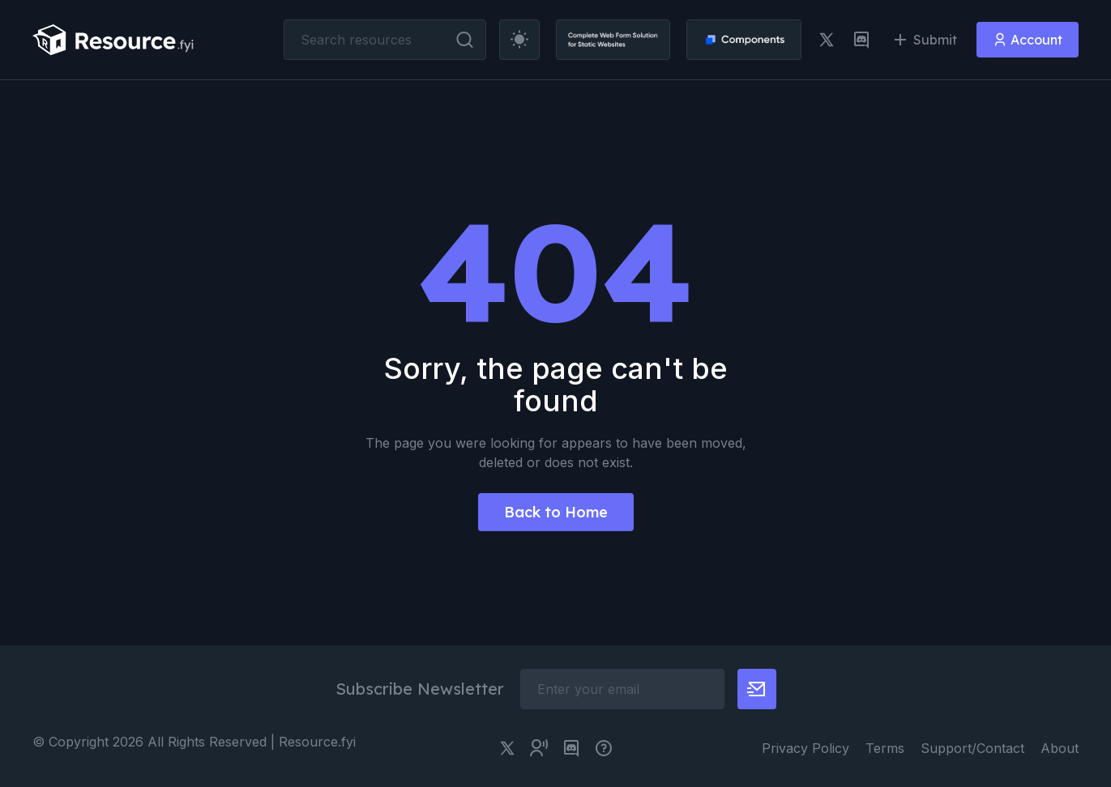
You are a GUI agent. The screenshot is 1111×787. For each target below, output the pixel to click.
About (1059, 748)
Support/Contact (972, 748)
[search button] (464, 39)
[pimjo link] (603, 748)
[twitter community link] (539, 748)
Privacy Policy (805, 748)
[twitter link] (826, 40)
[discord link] (861, 39)
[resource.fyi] (113, 39)
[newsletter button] (756, 689)
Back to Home (556, 512)
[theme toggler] (519, 39)
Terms (884, 748)
